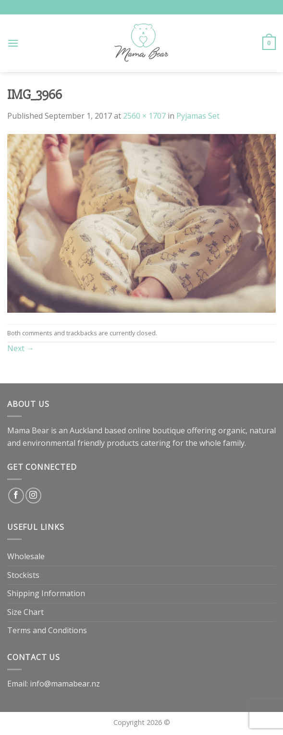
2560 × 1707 (144, 115)
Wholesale (26, 556)
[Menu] (13, 43)
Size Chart (25, 612)
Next (20, 348)
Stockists (23, 575)
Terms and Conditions (47, 630)
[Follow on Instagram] (33, 495)
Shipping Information (46, 593)
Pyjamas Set (198, 115)
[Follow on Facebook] (16, 495)
